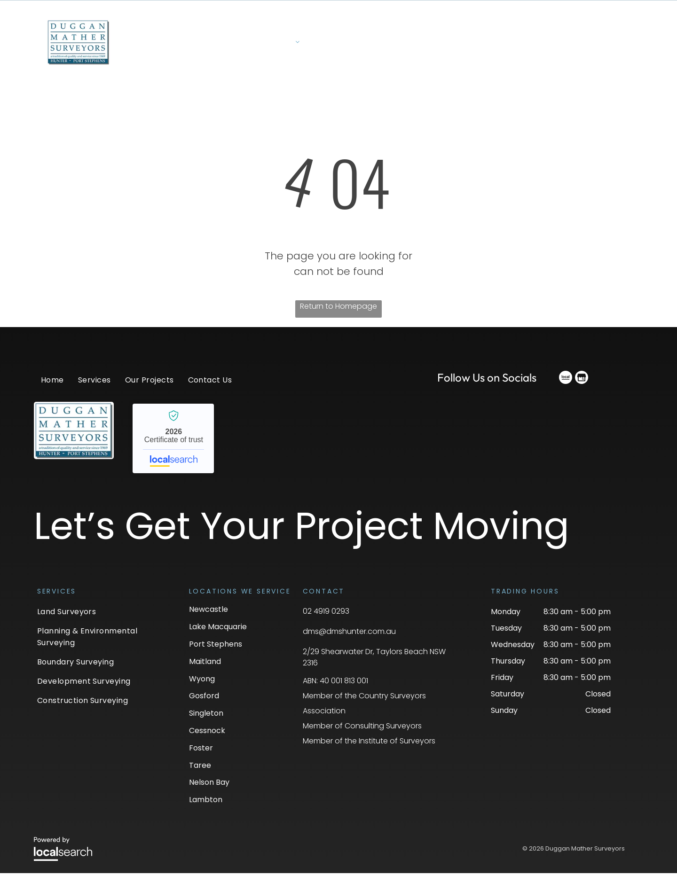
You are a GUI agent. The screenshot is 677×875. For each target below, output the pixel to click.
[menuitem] (278, 48)
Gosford (204, 698)
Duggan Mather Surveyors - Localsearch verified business (173, 440)
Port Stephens (215, 646)
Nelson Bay (209, 784)
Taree (200, 767)
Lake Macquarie (218, 629)
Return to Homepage (338, 308)
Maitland (205, 663)
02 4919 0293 (326, 613)
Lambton (205, 802)
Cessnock (207, 732)
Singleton (206, 715)
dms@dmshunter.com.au (349, 633)
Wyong (202, 680)
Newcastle (208, 611)
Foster (201, 749)
